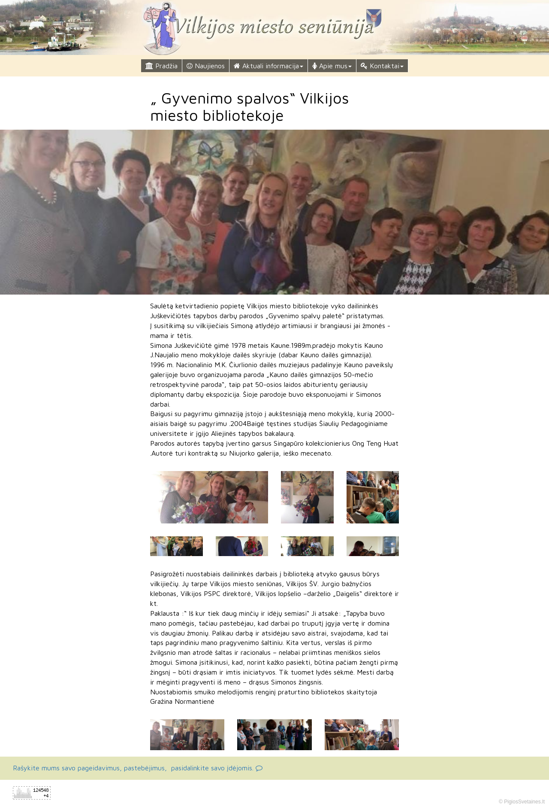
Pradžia (161, 66)
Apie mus (332, 66)
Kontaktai (382, 66)
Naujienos (206, 66)
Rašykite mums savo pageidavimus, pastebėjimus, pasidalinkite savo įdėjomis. (137, 768)
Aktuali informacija (268, 66)
